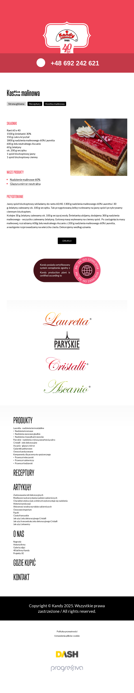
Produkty (22, 420)
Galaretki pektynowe (22, 448)
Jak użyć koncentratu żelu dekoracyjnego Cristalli (35, 521)
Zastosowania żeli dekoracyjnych (28, 495)
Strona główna (16, 103)
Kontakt (21, 577)
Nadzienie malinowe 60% (25, 179)
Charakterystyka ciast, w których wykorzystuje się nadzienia (40, 501)
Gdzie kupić (24, 563)
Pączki (16, 512)
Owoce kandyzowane (23, 451)
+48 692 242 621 (74, 63)
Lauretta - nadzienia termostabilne (28, 428)
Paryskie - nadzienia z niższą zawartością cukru (34, 439)
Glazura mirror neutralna (25, 184)
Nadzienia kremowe (24, 431)
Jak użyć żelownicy (21, 524)
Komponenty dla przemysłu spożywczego (32, 454)
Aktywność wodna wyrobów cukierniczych (32, 506)
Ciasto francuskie (21, 515)
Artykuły (22, 487)
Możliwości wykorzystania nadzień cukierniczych (35, 498)
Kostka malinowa (55, 103)
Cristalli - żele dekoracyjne (25, 442)
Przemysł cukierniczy (24, 460)
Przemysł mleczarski (24, 457)
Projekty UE (18, 553)
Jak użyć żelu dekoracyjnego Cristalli (29, 518)
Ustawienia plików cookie (67, 635)
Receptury (35, 103)
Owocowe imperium (22, 509)
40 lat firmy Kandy (21, 550)
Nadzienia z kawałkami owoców (29, 437)
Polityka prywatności (67, 631)
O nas (18, 534)
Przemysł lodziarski (24, 463)
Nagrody (17, 541)
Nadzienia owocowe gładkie (27, 434)
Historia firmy (19, 544)
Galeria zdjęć (19, 547)
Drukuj (67, 240)
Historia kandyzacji (22, 503)
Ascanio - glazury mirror (24, 445)
